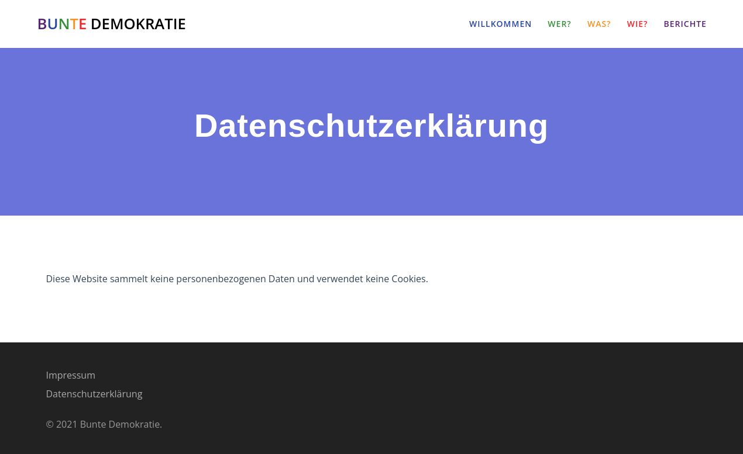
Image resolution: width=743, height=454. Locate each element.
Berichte (685, 23)
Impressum (70, 375)
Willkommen (500, 23)
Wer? (559, 23)
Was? (599, 23)
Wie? (637, 23)
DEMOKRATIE (111, 24)
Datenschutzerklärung (94, 393)
